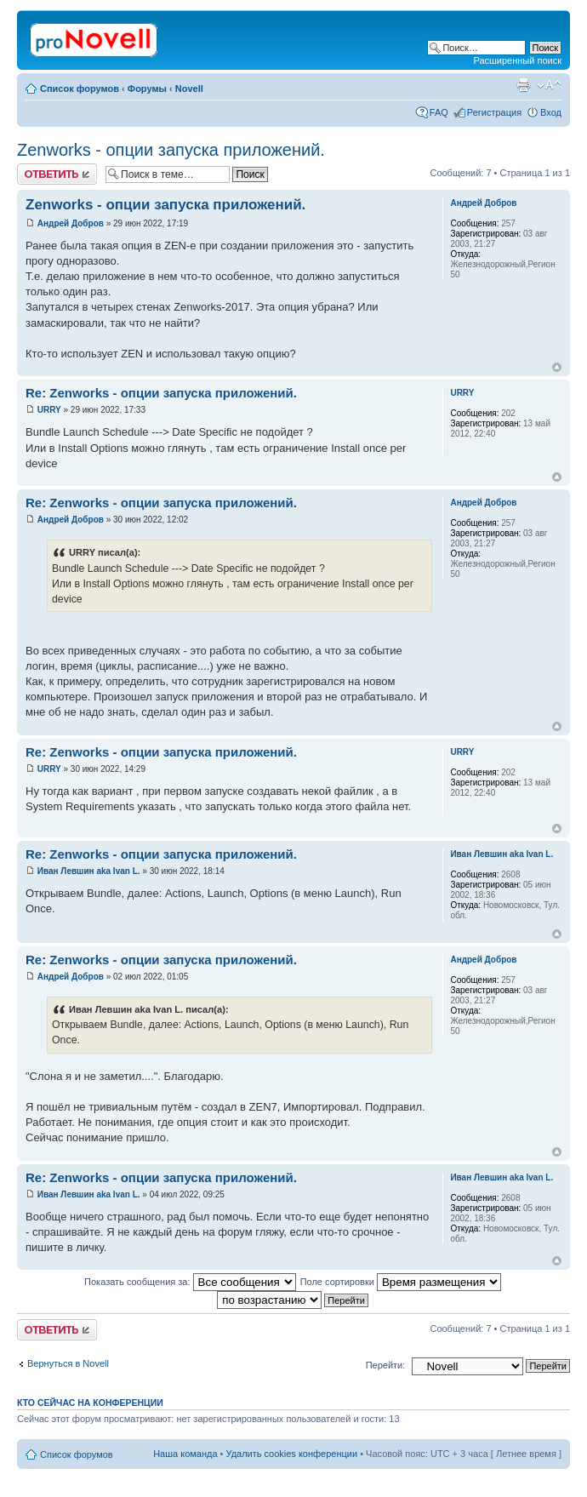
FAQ (439, 112)
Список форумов (79, 88)
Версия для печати (523, 85)
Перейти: (386, 1365)
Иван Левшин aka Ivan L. (88, 871)
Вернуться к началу (556, 367)
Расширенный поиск (517, 60)
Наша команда (185, 1453)
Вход (550, 112)
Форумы (147, 88)
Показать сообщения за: (190, 1282)
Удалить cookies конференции (292, 1453)
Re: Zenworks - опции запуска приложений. (161, 393)
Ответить (57, 174)
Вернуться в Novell (68, 1363)
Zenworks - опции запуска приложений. (171, 149)
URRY (49, 409)
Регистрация (494, 112)
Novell (189, 88)
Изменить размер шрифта (549, 85)
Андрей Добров (70, 223)
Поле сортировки (400, 1282)
